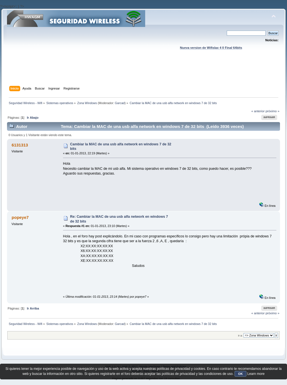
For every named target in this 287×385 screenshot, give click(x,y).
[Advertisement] (143, 73)
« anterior (258, 111)
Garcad (120, 103)
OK (240, 373)
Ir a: (240, 335)
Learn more (255, 374)
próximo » (272, 111)
